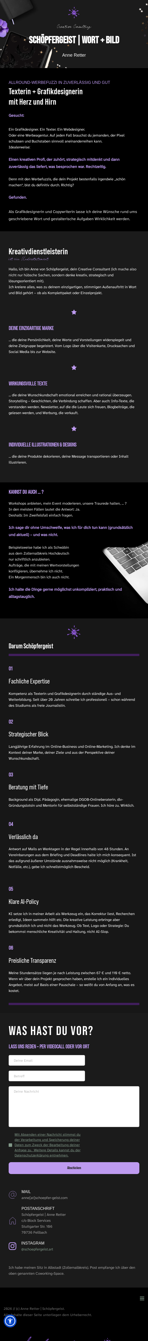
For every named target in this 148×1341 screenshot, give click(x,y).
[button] (142, 1298)
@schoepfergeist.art (37, 1249)
